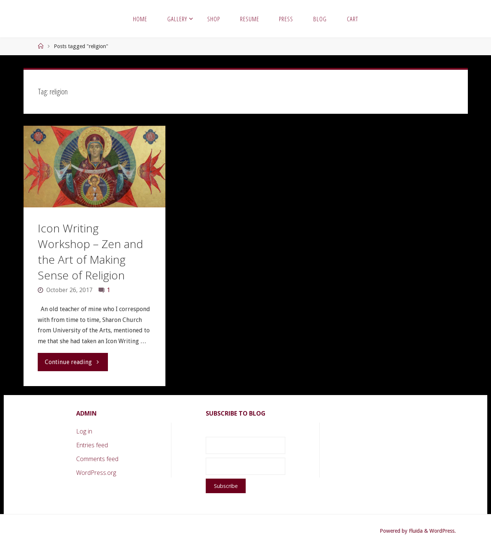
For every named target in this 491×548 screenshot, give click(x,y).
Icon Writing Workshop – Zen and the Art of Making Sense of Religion (90, 251)
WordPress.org (96, 473)
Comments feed (97, 459)
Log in (84, 431)
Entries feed (92, 445)
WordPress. (442, 531)
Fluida (415, 531)
